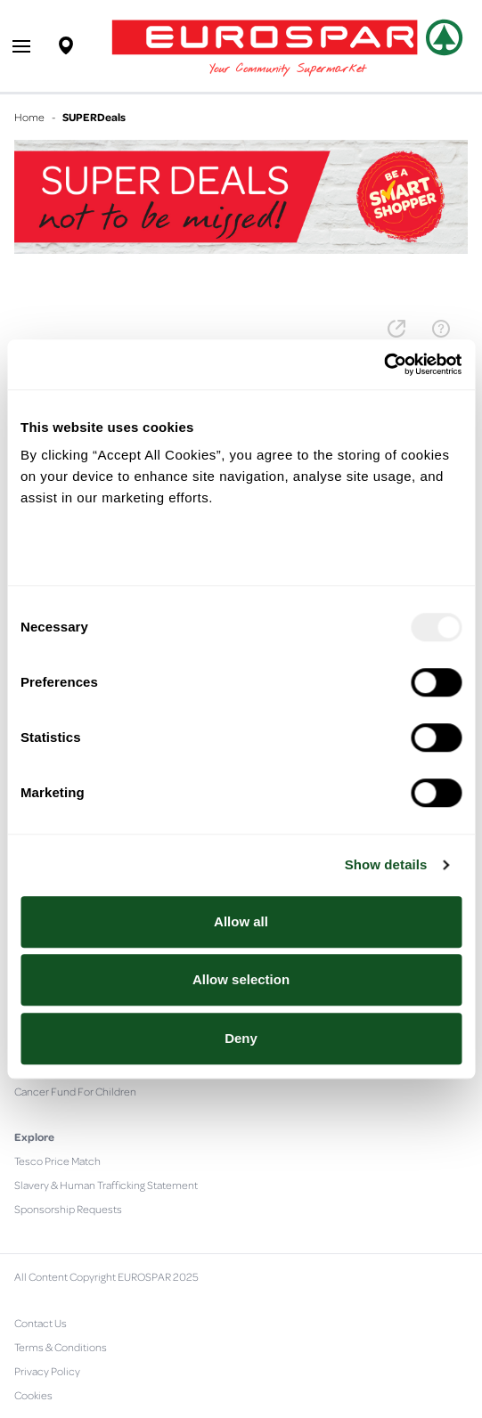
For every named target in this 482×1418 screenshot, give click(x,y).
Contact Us (40, 1323)
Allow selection (241, 979)
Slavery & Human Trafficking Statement (106, 1185)
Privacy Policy (47, 1371)
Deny (241, 1038)
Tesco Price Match (57, 1160)
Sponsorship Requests (68, 1209)
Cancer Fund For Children (75, 1091)
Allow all (241, 921)
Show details (386, 864)
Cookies (33, 1395)
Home (29, 117)
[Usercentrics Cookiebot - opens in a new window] (384, 364)
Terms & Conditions (60, 1347)
